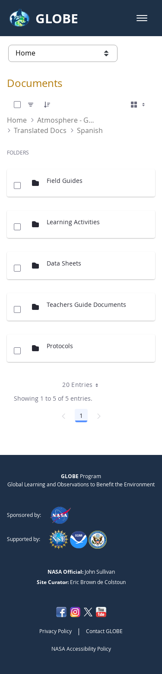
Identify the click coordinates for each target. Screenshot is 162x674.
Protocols (60, 346)
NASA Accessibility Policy (81, 648)
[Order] (47, 104)
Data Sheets (64, 263)
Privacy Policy (55, 631)
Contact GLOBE (104, 631)
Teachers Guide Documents (86, 304)
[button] (142, 18)
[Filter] (30, 104)
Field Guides (65, 180)
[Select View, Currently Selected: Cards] (138, 104)
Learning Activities (73, 222)
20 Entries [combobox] (83, 385)
